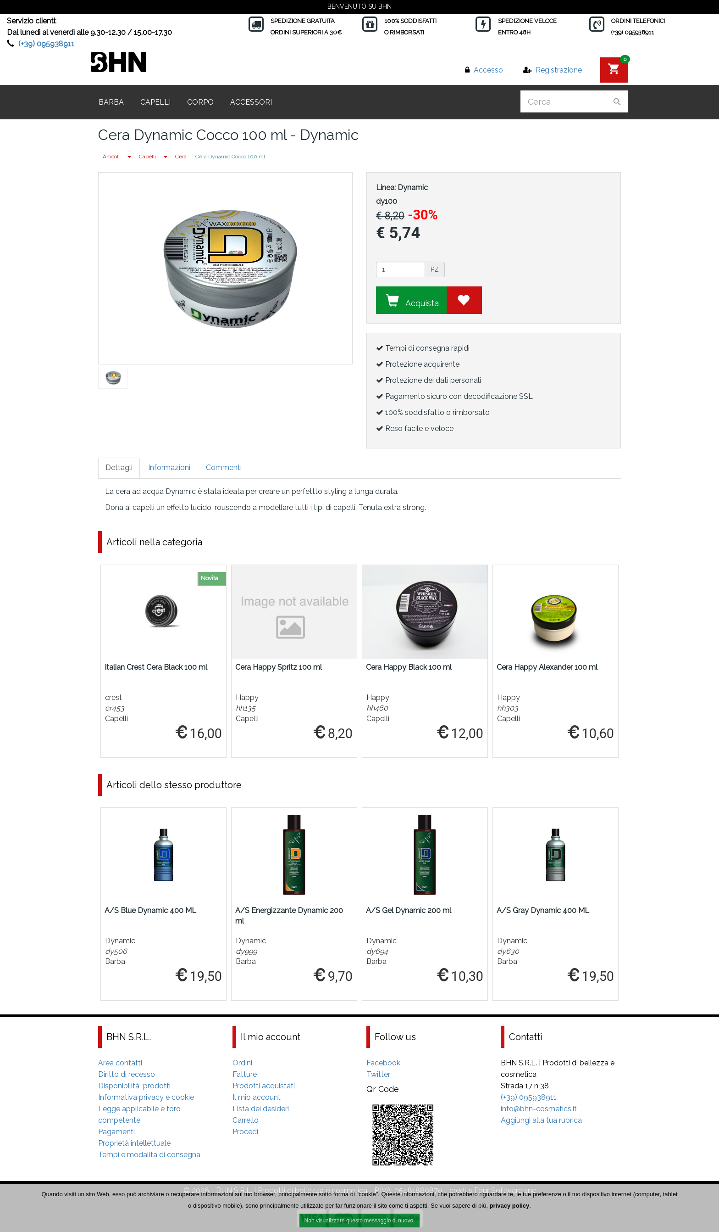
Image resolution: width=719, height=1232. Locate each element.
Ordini (242, 1062)
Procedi (245, 1131)
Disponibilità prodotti (134, 1085)
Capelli (155, 102)
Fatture (244, 1074)
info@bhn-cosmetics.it (539, 1108)
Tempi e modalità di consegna (149, 1154)
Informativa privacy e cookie (146, 1097)
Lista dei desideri (260, 1108)
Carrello (245, 1120)
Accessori (251, 102)
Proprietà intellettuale (134, 1143)
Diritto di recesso (126, 1074)
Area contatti (120, 1062)
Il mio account (256, 1097)
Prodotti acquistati (263, 1085)
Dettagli (119, 467)
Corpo (200, 102)
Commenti (224, 467)
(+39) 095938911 (46, 43)
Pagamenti (116, 1131)
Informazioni (169, 467)
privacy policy (510, 1207)
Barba (111, 102)
